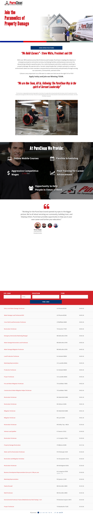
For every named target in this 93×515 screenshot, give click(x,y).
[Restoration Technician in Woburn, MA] (46, 404)
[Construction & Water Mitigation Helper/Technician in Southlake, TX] (46, 390)
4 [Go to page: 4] (43, 512)
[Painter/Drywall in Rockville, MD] (46, 486)
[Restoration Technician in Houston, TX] (46, 329)
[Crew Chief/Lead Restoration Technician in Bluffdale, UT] (46, 322)
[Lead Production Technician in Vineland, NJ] (46, 356)
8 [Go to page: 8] (49, 512)
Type (63, 293)
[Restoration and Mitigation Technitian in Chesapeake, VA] (46, 458)
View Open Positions (46, 48)
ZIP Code (7, 293)
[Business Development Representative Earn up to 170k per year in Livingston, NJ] (46, 472)
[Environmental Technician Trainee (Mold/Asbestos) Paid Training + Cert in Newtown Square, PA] (46, 499)
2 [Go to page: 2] (40, 512)
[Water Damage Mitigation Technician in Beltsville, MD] (46, 349)
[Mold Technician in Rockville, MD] (46, 492)
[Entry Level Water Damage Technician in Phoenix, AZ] (46, 308)
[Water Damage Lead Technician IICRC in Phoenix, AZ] (46, 315)
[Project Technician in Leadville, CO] (46, 376)
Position (36, 293)
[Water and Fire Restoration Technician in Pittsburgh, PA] (46, 452)
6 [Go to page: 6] (46, 512)
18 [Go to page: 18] (57, 512)
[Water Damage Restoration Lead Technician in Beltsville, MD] (46, 342)
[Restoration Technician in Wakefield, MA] (46, 397)
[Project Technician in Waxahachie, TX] (46, 506)
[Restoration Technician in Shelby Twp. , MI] (46, 424)
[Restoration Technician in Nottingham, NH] (46, 465)
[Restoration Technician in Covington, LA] (46, 438)
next (61, 512)
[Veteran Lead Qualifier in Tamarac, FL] (46, 431)
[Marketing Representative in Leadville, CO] (46, 363)
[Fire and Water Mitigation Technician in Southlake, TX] (46, 383)
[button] (37, 228)
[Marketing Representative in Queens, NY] (46, 479)
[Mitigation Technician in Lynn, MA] (46, 417)
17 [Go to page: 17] (55, 512)
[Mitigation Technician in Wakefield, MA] (46, 411)
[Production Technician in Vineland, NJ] (46, 370)
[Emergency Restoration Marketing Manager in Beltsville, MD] (46, 335)
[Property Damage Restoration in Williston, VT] (46, 445)
